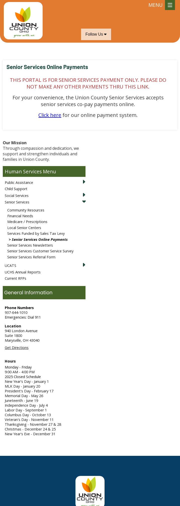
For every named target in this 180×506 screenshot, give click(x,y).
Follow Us (96, 34)
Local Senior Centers (24, 227)
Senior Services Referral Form (31, 257)
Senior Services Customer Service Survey (40, 251)
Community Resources (25, 210)
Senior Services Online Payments (40, 239)
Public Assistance (19, 182)
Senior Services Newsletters (30, 245)
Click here (49, 115)
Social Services (17, 195)
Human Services (23, 171)
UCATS (10, 265)
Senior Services (17, 202)
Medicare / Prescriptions (27, 221)
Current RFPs (15, 278)
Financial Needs (20, 215)
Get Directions (17, 347)
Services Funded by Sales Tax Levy (36, 233)
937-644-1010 (16, 312)
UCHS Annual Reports (23, 272)
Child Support (16, 188)
